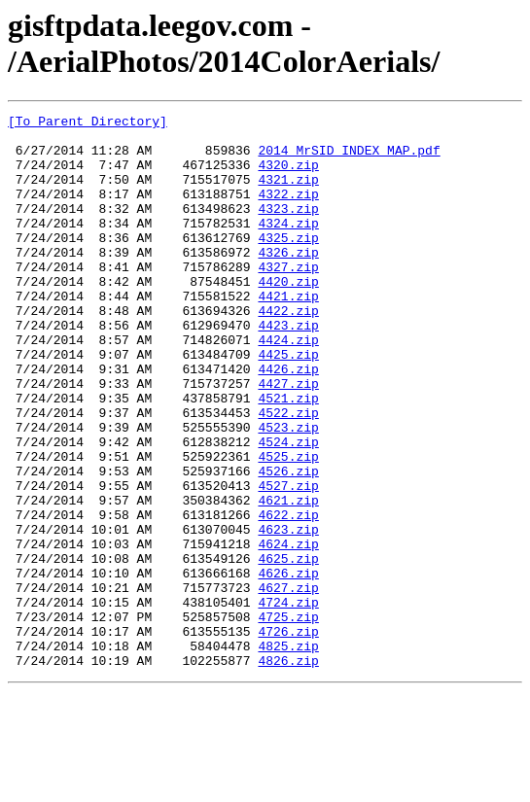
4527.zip (288, 561)
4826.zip (288, 771)
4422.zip (288, 351)
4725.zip (288, 718)
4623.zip (288, 613)
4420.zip (288, 316)
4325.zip (288, 263)
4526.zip (288, 543)
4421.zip (288, 333)
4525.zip (288, 526)
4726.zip (288, 736)
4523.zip (288, 491)
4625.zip (288, 648)
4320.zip (288, 176)
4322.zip (288, 211)
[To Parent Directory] (87, 123)
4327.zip (288, 298)
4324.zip (288, 246)
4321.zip (288, 193)
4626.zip (288, 666)
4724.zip (288, 701)
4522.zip (288, 473)
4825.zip (288, 753)
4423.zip (288, 368)
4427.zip (288, 438)
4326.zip (288, 281)
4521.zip (288, 456)
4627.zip (288, 683)
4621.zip (288, 578)
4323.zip (288, 228)
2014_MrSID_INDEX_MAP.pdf (349, 158)
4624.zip (288, 631)
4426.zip (288, 421)
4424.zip (288, 386)
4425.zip (288, 403)
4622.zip (288, 596)
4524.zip (288, 508)
